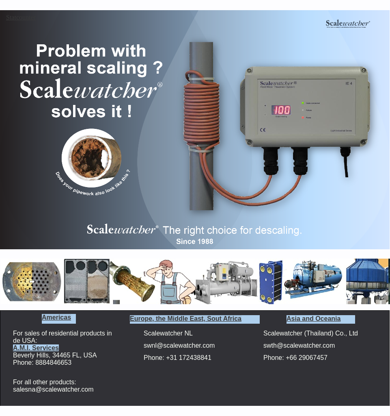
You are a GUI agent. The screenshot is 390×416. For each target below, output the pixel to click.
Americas (56, 317)
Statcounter (21, 17)
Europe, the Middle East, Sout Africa (185, 318)
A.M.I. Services (36, 347)
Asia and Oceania (313, 318)
